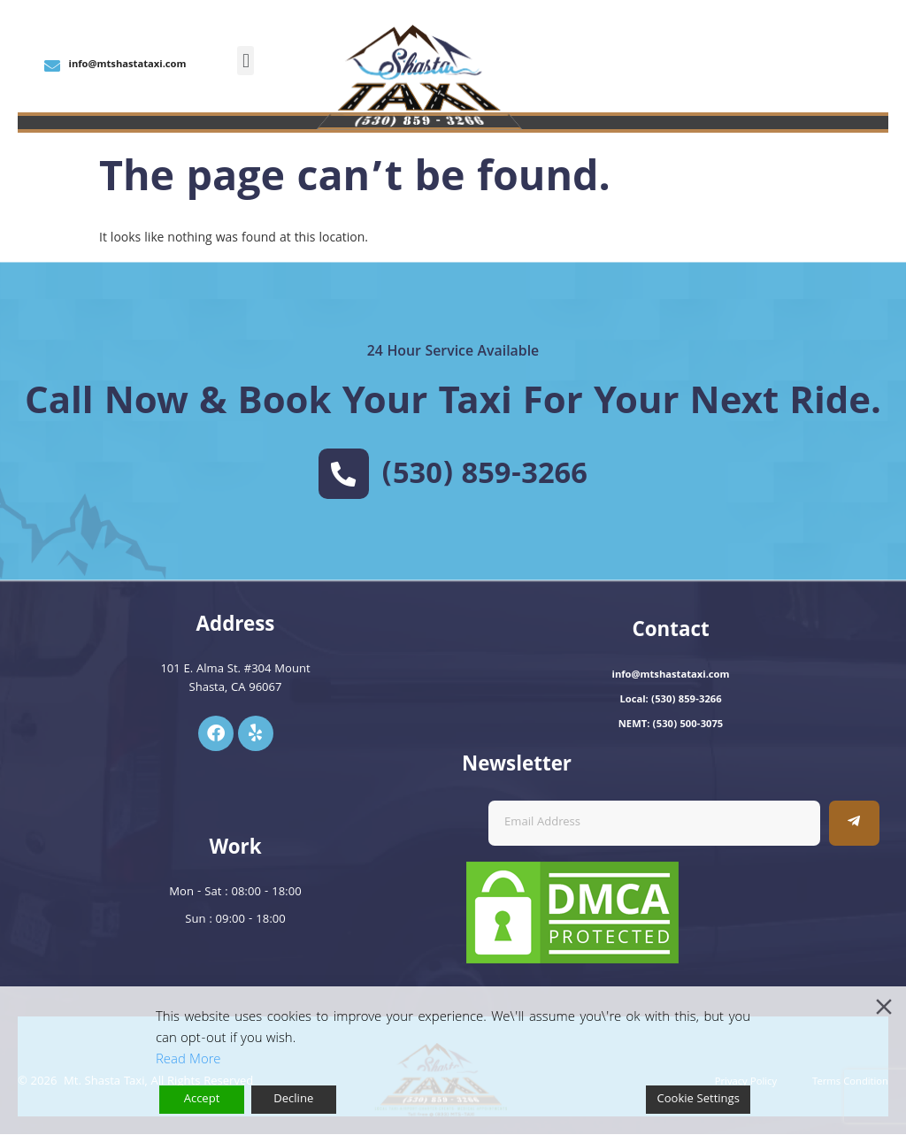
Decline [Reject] (293, 1099)
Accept (202, 1099)
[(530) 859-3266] (343, 474)
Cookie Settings (698, 1099)
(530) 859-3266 (485, 477)
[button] (245, 60)
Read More (188, 1060)
